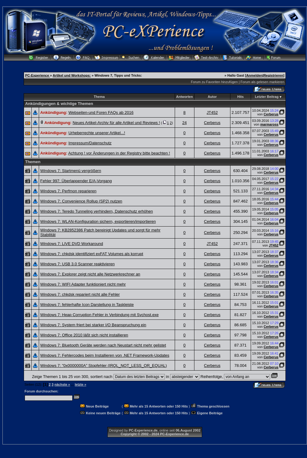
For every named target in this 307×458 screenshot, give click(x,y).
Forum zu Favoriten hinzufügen (214, 82)
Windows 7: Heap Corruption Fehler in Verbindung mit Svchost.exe (99, 314)
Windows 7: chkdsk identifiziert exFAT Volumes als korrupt (91, 253)
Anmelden (254, 75)
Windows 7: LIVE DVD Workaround (71, 243)
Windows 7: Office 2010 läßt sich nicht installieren (84, 335)
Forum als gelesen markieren (262, 82)
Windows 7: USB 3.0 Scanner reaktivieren (77, 264)
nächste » (62, 384)
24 (184, 122)
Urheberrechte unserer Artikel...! (96, 133)
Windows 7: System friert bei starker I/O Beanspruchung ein (93, 325)
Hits (240, 96)
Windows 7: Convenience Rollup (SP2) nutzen (81, 201)
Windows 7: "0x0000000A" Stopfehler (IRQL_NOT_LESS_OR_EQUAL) (103, 365)
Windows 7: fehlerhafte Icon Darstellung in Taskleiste (87, 304)
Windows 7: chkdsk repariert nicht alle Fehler (80, 294)
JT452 (212, 112)
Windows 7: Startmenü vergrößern (70, 170)
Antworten (184, 96)
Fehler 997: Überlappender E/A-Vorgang (76, 181)
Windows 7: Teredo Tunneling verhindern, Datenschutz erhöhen (96, 211)
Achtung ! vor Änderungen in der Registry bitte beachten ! (119, 153)
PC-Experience (37, 75)
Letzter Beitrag (266, 96)
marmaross (269, 124)
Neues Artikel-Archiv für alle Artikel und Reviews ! (116, 122)
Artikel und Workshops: (72, 75)
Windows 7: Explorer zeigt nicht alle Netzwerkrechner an (90, 274)
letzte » (80, 384)
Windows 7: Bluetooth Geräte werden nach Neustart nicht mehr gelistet (103, 345)
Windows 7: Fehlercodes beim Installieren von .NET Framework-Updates (104, 355)
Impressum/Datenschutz (89, 143)
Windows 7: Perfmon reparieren (68, 191)
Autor (212, 96)
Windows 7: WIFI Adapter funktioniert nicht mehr (83, 284)
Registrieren (273, 75)
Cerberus (271, 114)
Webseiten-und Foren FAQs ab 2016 (101, 112)
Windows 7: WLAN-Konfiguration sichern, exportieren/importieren (98, 221)
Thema (99, 96)
